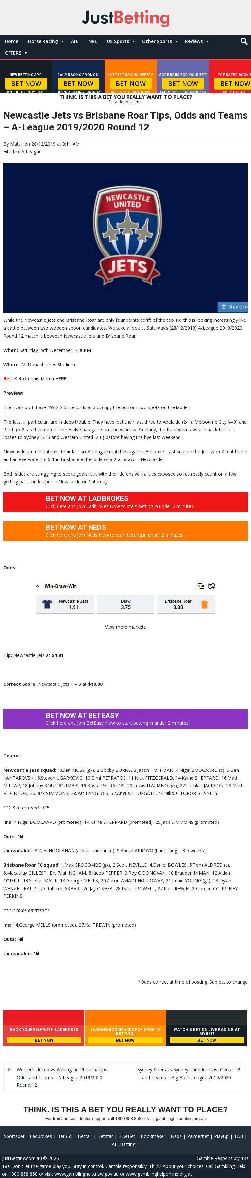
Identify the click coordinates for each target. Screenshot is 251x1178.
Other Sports (157, 41)
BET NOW (26, 83)
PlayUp (221, 1136)
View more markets (125, 627)
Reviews (194, 41)
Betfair (85, 1136)
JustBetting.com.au (22, 1158)
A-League (31, 151)
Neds (176, 1136)
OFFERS (13, 53)
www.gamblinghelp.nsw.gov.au (86, 1174)
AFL (74, 41)
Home (11, 41)
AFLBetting (123, 1144)
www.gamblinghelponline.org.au (159, 1174)
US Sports (118, 41)
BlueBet (126, 1136)
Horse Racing (43, 41)
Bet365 (65, 1136)
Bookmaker (153, 1136)
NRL (92, 41)
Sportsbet (14, 1136)
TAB (238, 1136)
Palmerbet (198, 1136)
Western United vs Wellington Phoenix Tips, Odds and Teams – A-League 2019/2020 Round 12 (63, 1077)
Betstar (105, 1136)
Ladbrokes (41, 1136)
